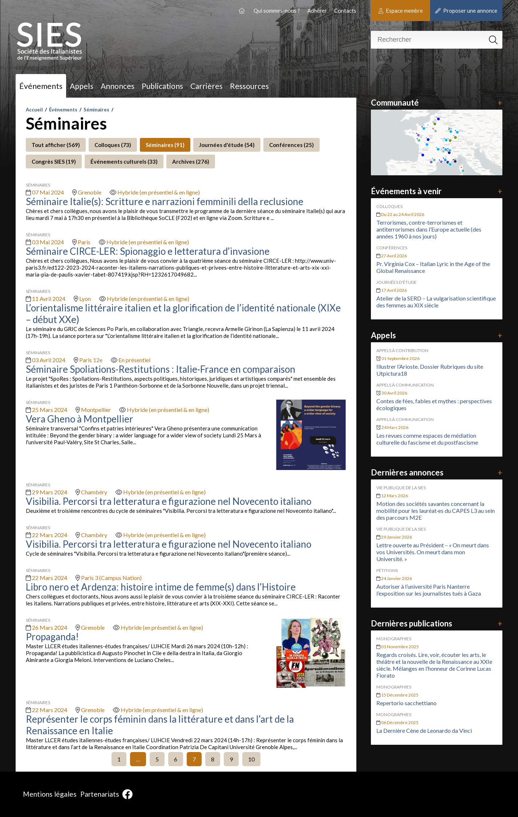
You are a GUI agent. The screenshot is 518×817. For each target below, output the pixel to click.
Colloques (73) (112, 145)
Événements (40, 85)
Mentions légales (50, 794)
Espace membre (401, 10)
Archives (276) (190, 161)
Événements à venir (436, 191)
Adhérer (317, 10)
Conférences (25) (291, 145)
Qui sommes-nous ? (277, 10)
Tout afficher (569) (56, 145)
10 (251, 759)
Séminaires (96, 110)
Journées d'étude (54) (227, 145)
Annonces (117, 85)
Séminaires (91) (165, 145)
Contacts (345, 10)
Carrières (206, 85)
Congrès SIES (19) (54, 161)
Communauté (436, 102)
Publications (162, 85)
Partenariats (99, 794)
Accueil (34, 110)
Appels (81, 85)
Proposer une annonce (466, 10)
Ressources (249, 85)
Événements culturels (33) (124, 161)
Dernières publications (436, 623)
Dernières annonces (436, 472)
